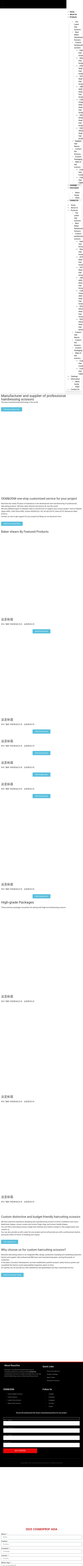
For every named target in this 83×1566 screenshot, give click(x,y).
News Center (77, 194)
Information (74, 188)
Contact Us (74, 200)
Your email (41, 1437)
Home (72, 12)
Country (4, 1555)
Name (3, 1534)
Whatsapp (41, 1444)
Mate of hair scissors (77, 164)
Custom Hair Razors (77, 143)
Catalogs (73, 185)
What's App (5, 1563)
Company (5, 1548)
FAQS (77, 198)
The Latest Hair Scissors (77, 26)
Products (73, 17)
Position (4, 1541)
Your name (41, 1422)
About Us (73, 14)
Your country (41, 1430)
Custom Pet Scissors (77, 151)
